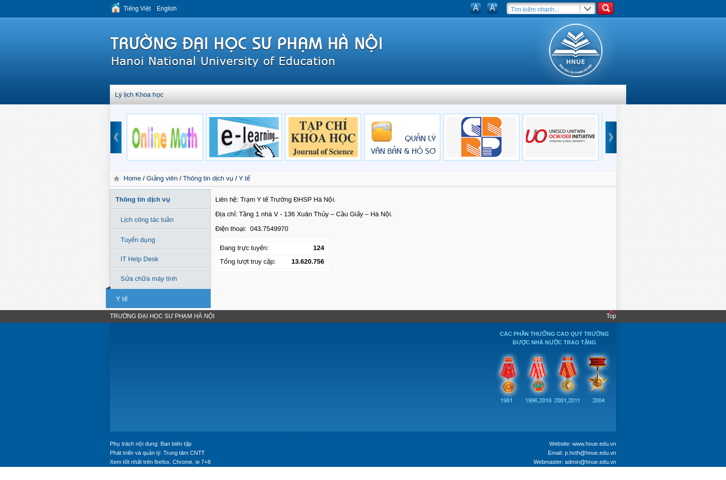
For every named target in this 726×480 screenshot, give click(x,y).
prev (116, 137)
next (611, 137)
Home (133, 178)
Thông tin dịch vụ (208, 178)
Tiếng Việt (137, 8)
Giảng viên (162, 178)
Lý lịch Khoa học (139, 94)
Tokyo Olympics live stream (36, 476)
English (166, 8)
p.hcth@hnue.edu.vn (590, 453)
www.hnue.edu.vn (594, 444)
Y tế (245, 178)
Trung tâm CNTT (184, 453)
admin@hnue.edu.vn (590, 462)
